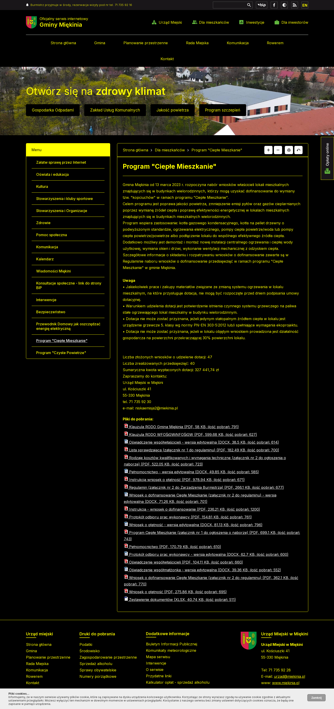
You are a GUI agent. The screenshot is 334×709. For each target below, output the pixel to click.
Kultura (42, 186)
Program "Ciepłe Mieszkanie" (61, 340)
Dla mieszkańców (214, 22)
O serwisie (154, 669)
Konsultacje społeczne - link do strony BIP (68, 285)
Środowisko (89, 651)
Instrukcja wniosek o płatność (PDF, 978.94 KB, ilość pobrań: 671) (184, 479)
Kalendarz (45, 259)
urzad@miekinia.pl (289, 676)
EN (304, 5)
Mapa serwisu (158, 657)
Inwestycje (255, 22)
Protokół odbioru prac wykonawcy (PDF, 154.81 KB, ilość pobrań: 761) (188, 517)
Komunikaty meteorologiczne (171, 650)
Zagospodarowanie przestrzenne (108, 657)
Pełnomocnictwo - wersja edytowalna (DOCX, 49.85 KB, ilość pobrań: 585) (191, 472)
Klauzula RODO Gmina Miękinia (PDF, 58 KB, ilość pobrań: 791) (181, 426)
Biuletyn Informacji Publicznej (171, 644)
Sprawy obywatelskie (97, 670)
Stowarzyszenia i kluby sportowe (64, 198)
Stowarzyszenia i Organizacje (61, 210)
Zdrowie (43, 222)
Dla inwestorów (294, 22)
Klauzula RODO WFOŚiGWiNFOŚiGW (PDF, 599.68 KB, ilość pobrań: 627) (190, 434)
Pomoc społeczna (51, 235)
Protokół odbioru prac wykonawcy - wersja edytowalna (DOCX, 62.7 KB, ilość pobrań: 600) (206, 554)
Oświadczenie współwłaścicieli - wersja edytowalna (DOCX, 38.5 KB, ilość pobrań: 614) (201, 442)
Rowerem (275, 43)
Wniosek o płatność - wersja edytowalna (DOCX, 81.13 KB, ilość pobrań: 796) (193, 525)
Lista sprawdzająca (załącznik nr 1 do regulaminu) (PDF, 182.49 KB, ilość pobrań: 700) (201, 450)
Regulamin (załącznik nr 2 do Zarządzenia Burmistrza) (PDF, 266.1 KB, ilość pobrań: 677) (204, 487)
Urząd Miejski (170, 22)
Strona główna (63, 43)
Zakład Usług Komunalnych (115, 110)
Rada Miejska (197, 43)
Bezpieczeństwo (50, 312)
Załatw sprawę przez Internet (61, 162)
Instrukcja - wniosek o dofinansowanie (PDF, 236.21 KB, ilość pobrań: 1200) (192, 509)
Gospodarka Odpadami (53, 110)
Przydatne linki (158, 676)
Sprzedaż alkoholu (95, 663)
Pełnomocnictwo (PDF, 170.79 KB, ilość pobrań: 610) (172, 546)
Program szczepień (222, 110)
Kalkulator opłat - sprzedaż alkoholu (177, 682)
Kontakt (167, 59)
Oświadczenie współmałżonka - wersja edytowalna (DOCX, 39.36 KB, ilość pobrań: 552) (202, 570)
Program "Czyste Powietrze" (61, 352)
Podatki (85, 644)
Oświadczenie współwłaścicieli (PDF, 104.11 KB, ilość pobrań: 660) (183, 562)
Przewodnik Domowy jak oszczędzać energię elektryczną (68, 326)
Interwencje (46, 300)
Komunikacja (238, 43)
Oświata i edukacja (52, 174)
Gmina (99, 43)
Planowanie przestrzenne (145, 43)
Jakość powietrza (172, 110)
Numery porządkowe (97, 676)
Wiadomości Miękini (53, 271)
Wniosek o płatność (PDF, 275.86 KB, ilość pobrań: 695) (175, 592)
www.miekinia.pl (285, 683)
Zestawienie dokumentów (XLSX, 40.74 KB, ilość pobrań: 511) (180, 599)
